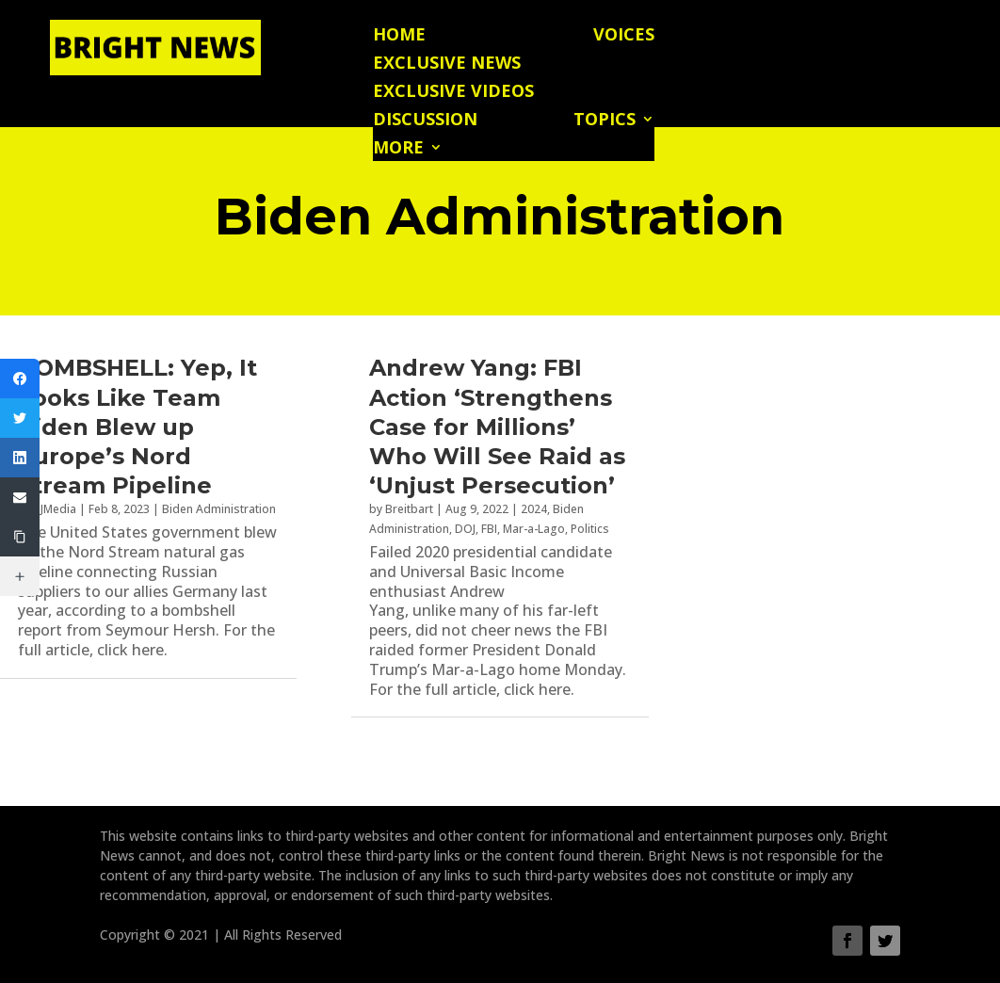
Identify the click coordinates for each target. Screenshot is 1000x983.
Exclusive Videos (453, 93)
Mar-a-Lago (534, 529)
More (398, 149)
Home (399, 36)
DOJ (465, 529)
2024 (534, 509)
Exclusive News (447, 64)
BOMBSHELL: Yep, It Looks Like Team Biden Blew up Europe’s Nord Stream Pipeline (137, 426)
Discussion (425, 121)
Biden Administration (219, 509)
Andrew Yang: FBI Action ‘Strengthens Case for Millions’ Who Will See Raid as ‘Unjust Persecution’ (497, 426)
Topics (604, 121)
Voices (623, 36)
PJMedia (55, 509)
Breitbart (409, 509)
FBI (489, 529)
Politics (590, 529)
